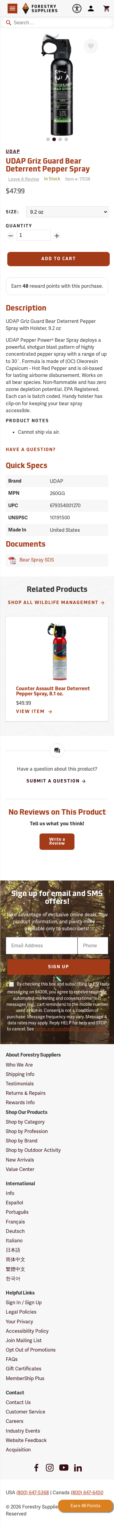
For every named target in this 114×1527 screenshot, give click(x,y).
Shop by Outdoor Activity (33, 1150)
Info (10, 1193)
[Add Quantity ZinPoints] (57, 235)
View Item (34, 711)
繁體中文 (15, 1269)
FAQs (12, 1359)
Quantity (19, 226)
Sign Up (58, 967)
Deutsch (15, 1231)
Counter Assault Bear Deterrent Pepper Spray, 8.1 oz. (53, 692)
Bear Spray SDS (35, 560)
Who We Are (19, 1065)
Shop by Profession (27, 1131)
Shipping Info (20, 1074)
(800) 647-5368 (32, 1492)
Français (15, 1222)
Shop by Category (25, 1122)
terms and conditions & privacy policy (70, 1029)
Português (17, 1212)
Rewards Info (20, 1102)
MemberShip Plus (25, 1378)
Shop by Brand (21, 1141)
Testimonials (20, 1084)
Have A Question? (31, 450)
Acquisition (18, 1450)
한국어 (13, 1278)
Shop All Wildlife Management (56, 603)
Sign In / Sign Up (24, 1302)
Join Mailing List (24, 1340)
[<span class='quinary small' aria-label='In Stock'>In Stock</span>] (52, 179)
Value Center (20, 1169)
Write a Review (57, 842)
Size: (12, 212)
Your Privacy (19, 1321)
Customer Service (25, 1412)
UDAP (13, 152)
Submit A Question (56, 781)
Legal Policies (21, 1312)
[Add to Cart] (58, 259)
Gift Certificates (23, 1369)
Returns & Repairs (26, 1093)
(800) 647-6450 (87, 1492)
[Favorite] (91, 46)
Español (14, 1203)
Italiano (14, 1240)
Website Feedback (26, 1440)
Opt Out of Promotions (31, 1350)
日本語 (13, 1250)
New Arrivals (20, 1160)
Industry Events (23, 1431)
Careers (14, 1421)
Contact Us (18, 1402)
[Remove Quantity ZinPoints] (11, 235)
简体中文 (15, 1259)
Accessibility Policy (27, 1331)
